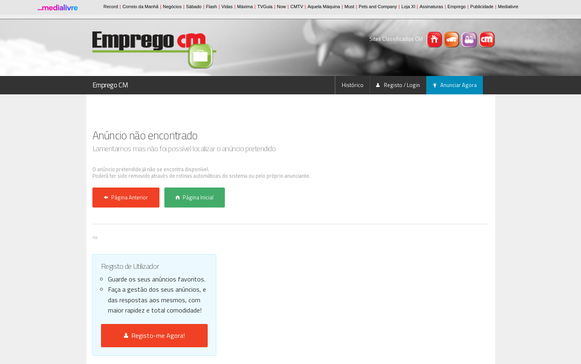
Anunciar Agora (455, 85)
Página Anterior (126, 197)
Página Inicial (194, 197)
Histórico (352, 85)
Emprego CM (110, 85)
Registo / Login (398, 85)
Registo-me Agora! (154, 335)
